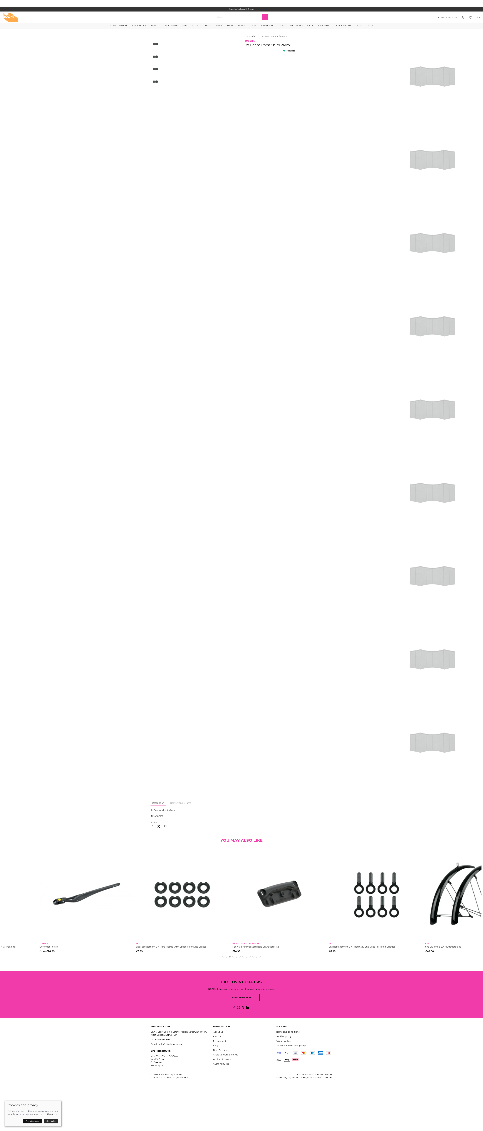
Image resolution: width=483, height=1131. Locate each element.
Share (154, 822)
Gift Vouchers (139, 26)
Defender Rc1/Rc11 (108, 947)
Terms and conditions (288, 1032)
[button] (470, 17)
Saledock (183, 1078)
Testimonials (324, 26)
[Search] (241, 17)
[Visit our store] (463, 17)
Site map (178, 1075)
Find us (217, 1036)
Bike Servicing (221, 1050)
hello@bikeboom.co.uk (170, 1044)
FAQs (216, 1046)
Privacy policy (283, 1041)
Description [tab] (158, 803)
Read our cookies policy (45, 1114)
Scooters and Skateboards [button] (219, 26)
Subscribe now (241, 998)
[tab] (223, 957)
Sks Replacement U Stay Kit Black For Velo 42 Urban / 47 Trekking (38, 947)
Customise (51, 1121)
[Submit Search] (265, 17)
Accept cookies (32, 1121)
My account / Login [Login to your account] (447, 17)
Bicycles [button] (155, 26)
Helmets (196, 26)
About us (218, 1032)
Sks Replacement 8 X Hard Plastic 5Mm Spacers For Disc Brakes (229, 947)
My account (219, 1041)
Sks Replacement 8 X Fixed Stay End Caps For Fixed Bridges (420, 947)
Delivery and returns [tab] (180, 803)
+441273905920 (163, 1040)
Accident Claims (344, 26)
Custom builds (221, 1064)
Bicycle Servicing (119, 26)
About (369, 26)
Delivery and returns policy (291, 1046)
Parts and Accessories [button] (176, 26)
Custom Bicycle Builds (301, 26)
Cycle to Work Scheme (262, 26)
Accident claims (222, 1059)
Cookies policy (284, 1036)
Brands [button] (242, 26)
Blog (359, 26)
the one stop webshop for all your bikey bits (241, 9)
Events (282, 26)
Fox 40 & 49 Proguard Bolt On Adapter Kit (314, 947)
